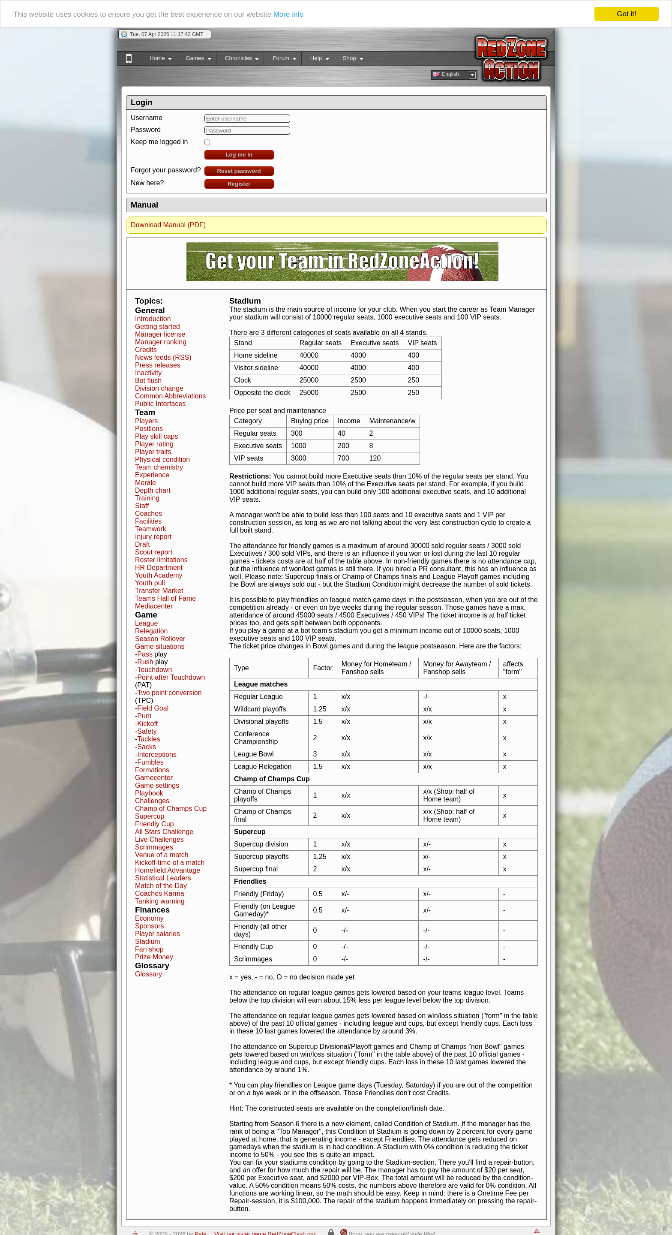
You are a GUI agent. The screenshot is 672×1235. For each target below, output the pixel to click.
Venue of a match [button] (162, 854)
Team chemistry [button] (159, 467)
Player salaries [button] (157, 933)
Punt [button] (144, 716)
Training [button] (147, 498)
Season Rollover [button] (160, 638)
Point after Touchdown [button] (171, 677)
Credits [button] (146, 349)
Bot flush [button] (148, 380)
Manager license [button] (160, 334)
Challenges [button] (152, 800)
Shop (348, 60)
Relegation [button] (151, 631)
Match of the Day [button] (161, 885)
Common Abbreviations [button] (170, 396)
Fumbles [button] (150, 762)
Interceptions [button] (157, 754)
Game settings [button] (157, 785)
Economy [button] (149, 918)
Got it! (626, 14)
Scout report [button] (153, 552)
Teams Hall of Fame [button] (165, 598)
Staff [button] (142, 505)
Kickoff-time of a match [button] (169, 862)
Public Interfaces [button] (160, 403)
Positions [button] (149, 428)
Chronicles (237, 60)
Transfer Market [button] (159, 590)
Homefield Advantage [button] (167, 870)
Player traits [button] (153, 451)
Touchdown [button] (154, 669)
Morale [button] (145, 482)
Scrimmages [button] (154, 847)
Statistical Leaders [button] (163, 878)
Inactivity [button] (148, 373)
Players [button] (146, 421)
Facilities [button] (148, 521)
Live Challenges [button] (159, 839)
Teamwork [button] (150, 529)
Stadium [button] (147, 941)
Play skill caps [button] (156, 436)
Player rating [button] (154, 444)
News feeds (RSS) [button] (163, 357)
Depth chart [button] (153, 490)
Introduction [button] (153, 318)
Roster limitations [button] (161, 559)
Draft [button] (142, 544)
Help (315, 60)
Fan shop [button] (149, 949)
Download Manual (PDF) (168, 225)
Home (156, 60)
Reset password (239, 171)
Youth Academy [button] (159, 575)
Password (146, 129)
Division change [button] (159, 388)
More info (288, 14)
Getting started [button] (157, 326)
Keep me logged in (159, 141)
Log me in (238, 154)
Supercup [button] (150, 816)
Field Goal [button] (152, 708)
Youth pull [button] (150, 583)
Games (194, 60)
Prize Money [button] (154, 957)
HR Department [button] (159, 567)
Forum (280, 60)
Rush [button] (145, 662)
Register (239, 184)
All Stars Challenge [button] (164, 831)
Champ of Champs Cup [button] (171, 808)
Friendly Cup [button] (154, 824)
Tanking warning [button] (160, 901)
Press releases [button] (157, 365)
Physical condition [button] (162, 459)
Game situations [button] (160, 646)
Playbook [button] (149, 793)
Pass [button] (145, 654)
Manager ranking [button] (160, 342)
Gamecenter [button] (154, 777)
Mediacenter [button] (154, 606)
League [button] (146, 623)
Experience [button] (152, 475)
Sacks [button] (146, 746)
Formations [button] (152, 770)
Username (146, 117)
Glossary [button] (148, 974)
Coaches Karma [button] (159, 893)
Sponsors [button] (149, 926)
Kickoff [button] (147, 723)
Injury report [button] (153, 536)
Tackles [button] (148, 739)
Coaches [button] (148, 513)
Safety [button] (146, 731)
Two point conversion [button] (169, 692)
